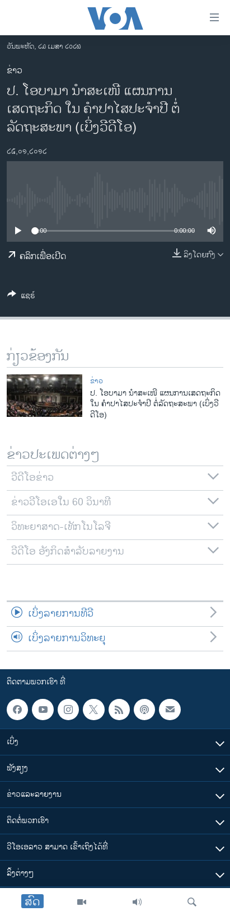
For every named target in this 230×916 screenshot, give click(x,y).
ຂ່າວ (14, 70)
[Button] (21, 297)
